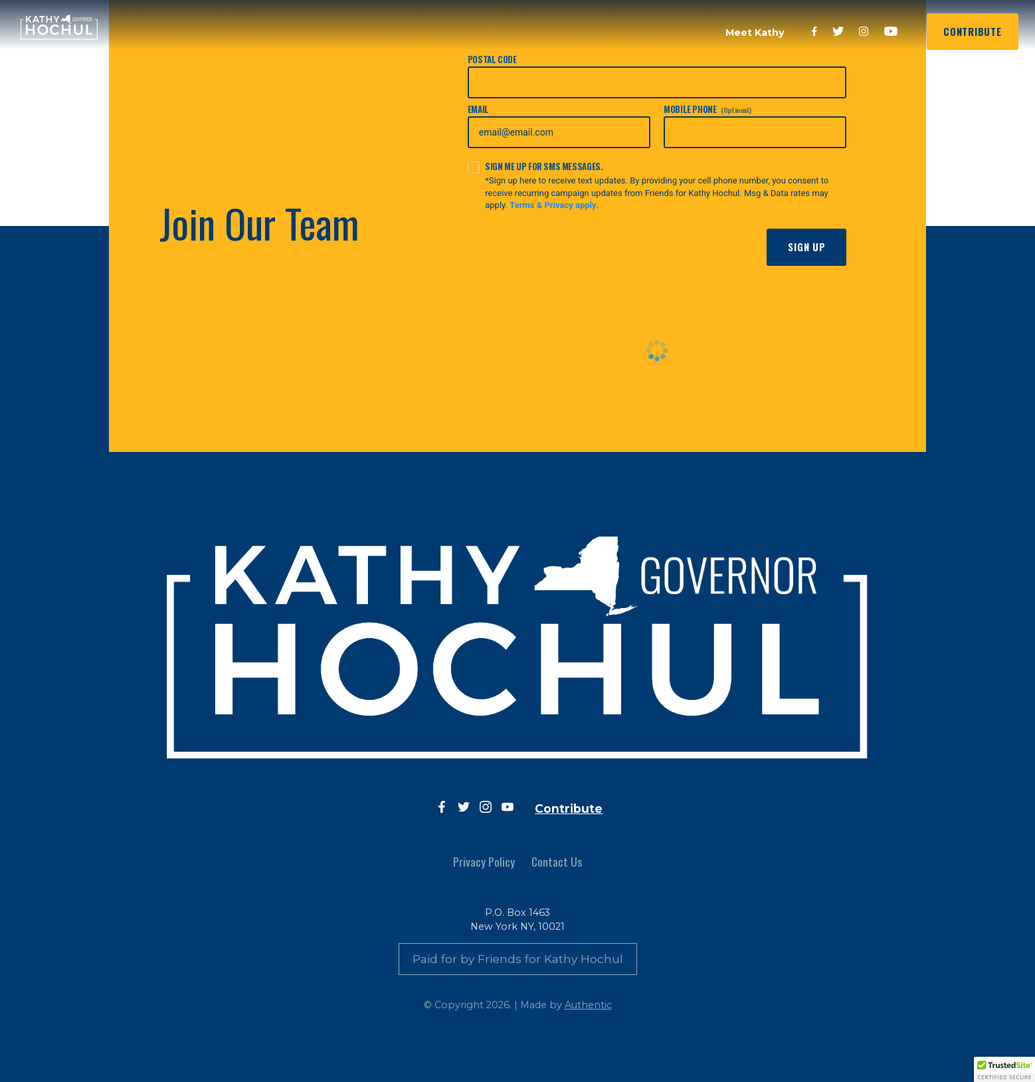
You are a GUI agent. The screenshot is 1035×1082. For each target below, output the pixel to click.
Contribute (972, 32)
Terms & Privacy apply (553, 205)
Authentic (588, 1005)
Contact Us (556, 861)
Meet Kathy (755, 33)
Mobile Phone (755, 125)
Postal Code (657, 75)
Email (559, 125)
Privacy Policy (484, 861)
